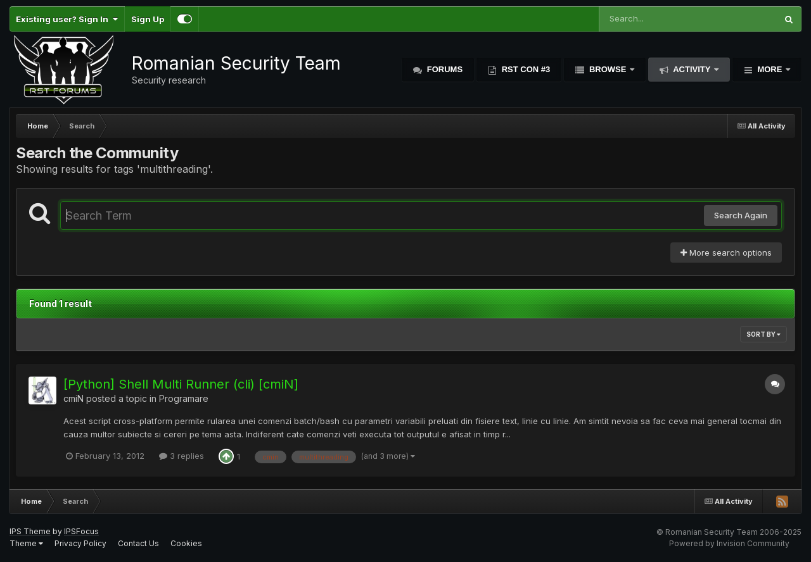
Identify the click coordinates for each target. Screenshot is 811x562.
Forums (444, 69)
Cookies (186, 543)
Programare (183, 398)
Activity (692, 69)
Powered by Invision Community (729, 543)
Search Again (740, 215)
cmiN (73, 398)
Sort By (763, 334)
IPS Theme (30, 531)
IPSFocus (81, 531)
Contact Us (138, 543)
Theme (26, 543)
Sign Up (147, 19)
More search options (726, 252)
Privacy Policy (80, 543)
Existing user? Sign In (67, 19)
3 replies (181, 456)
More (769, 69)
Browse (608, 69)
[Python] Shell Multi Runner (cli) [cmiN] (180, 384)
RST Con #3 (524, 69)
